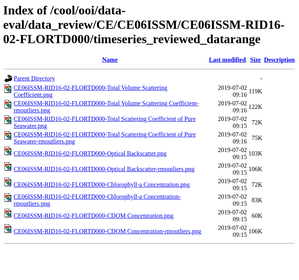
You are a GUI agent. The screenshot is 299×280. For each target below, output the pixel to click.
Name (110, 59)
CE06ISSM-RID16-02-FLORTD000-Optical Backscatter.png (90, 153)
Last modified (227, 59)
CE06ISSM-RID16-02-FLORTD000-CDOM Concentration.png (94, 215)
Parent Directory (34, 78)
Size (255, 59)
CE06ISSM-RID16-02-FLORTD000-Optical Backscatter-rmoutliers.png (104, 169)
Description (279, 59)
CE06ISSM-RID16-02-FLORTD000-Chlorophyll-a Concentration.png (102, 184)
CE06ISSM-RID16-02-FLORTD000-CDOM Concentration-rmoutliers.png (107, 231)
